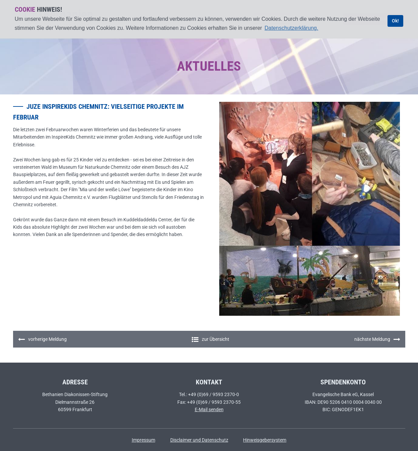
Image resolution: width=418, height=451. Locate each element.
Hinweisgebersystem (264, 440)
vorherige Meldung (42, 339)
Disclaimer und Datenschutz (199, 440)
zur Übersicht (210, 339)
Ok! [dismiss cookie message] (395, 20)
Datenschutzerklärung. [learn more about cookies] (291, 28)
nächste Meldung (377, 339)
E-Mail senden (209, 409)
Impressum (143, 440)
